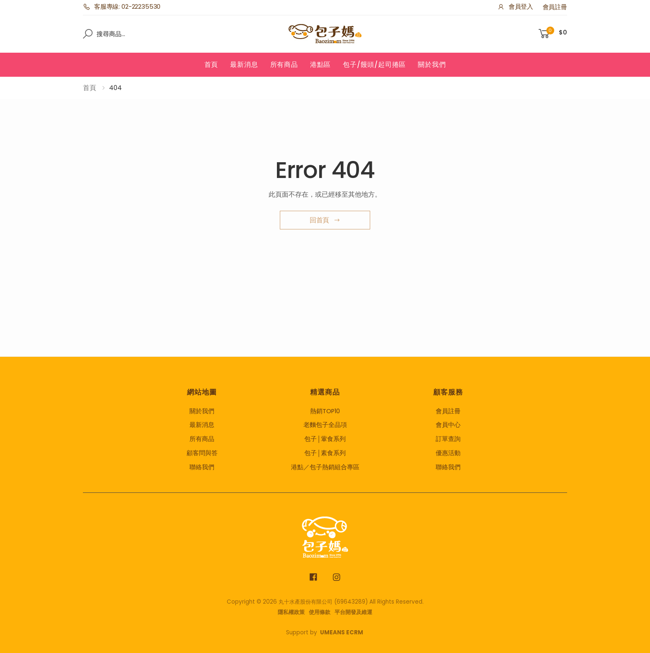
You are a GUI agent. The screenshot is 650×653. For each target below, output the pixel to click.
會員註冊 (555, 7)
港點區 (320, 64)
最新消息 (244, 64)
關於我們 (432, 64)
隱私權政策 (291, 612)
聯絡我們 (201, 467)
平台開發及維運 (353, 612)
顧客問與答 (202, 453)
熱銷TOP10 (325, 411)
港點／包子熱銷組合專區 (325, 467)
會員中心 (448, 425)
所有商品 (284, 64)
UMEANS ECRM (341, 632)
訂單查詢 (448, 439)
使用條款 (319, 612)
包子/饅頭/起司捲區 (374, 64)
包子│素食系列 (325, 453)
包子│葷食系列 (325, 439)
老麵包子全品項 (325, 425)
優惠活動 (448, 453)
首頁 (211, 64)
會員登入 (515, 6)
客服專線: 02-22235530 (121, 6)
